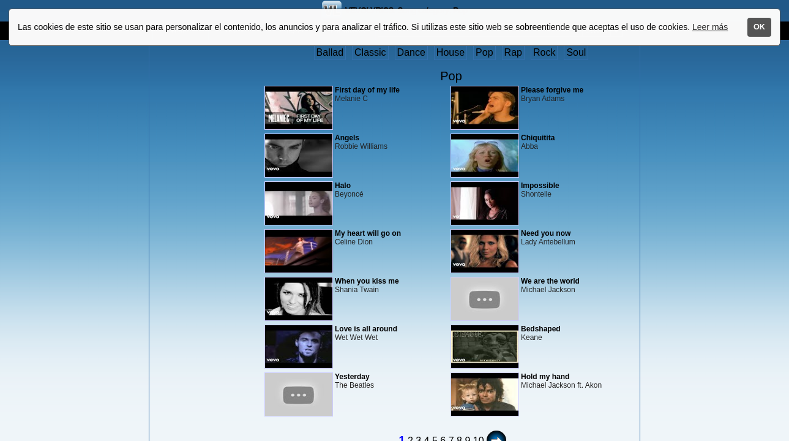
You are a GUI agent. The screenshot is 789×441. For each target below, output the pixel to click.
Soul (576, 52)
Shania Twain (357, 289)
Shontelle (536, 194)
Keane (531, 337)
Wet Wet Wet (356, 337)
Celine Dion (354, 242)
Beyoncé (349, 194)
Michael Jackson (548, 289)
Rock (544, 52)
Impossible (540, 185)
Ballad (329, 52)
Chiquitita (538, 138)
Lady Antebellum (548, 242)
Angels (347, 138)
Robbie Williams (361, 146)
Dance (411, 52)
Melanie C (351, 98)
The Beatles (354, 385)
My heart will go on (368, 233)
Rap (513, 52)
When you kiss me (367, 281)
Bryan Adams (542, 98)
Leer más (710, 27)
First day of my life (367, 90)
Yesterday (352, 376)
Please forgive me (552, 90)
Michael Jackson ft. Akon (561, 385)
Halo (343, 185)
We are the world (550, 281)
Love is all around (366, 329)
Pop (484, 52)
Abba (529, 146)
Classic (370, 52)
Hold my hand (545, 376)
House (450, 52)
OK (759, 27)
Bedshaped (541, 329)
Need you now (545, 233)
